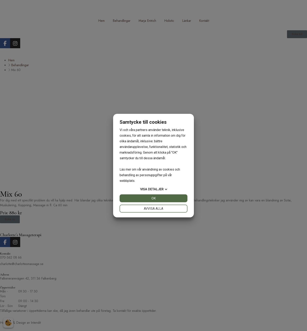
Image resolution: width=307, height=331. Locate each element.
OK (153, 198)
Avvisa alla (153, 209)
